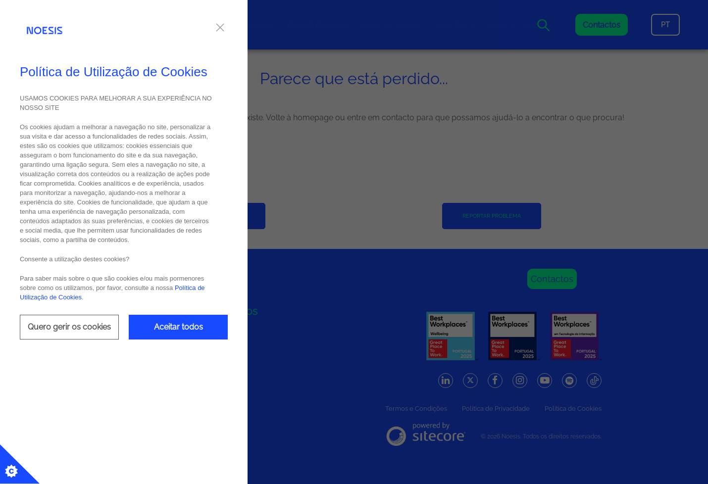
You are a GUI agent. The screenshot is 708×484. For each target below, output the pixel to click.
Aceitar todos (178, 327)
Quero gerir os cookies (69, 327)
